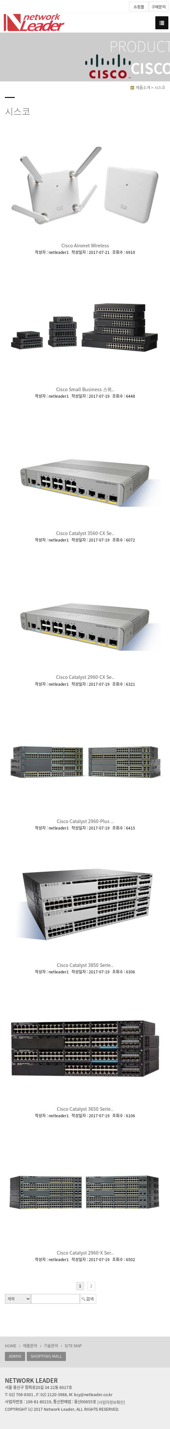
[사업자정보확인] (111, 1402)
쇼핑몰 (138, 7)
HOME (10, 1346)
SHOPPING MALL (46, 1356)
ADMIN (15, 1356)
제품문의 (30, 1346)
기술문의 (51, 1346)
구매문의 (158, 7)
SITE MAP (73, 1346)
